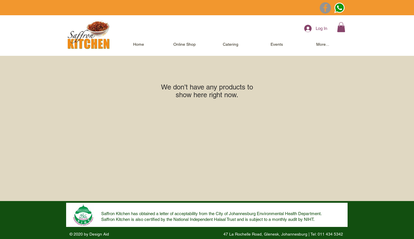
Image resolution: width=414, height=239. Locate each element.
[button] (341, 27)
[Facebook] (325, 8)
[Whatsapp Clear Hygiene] (339, 8)
